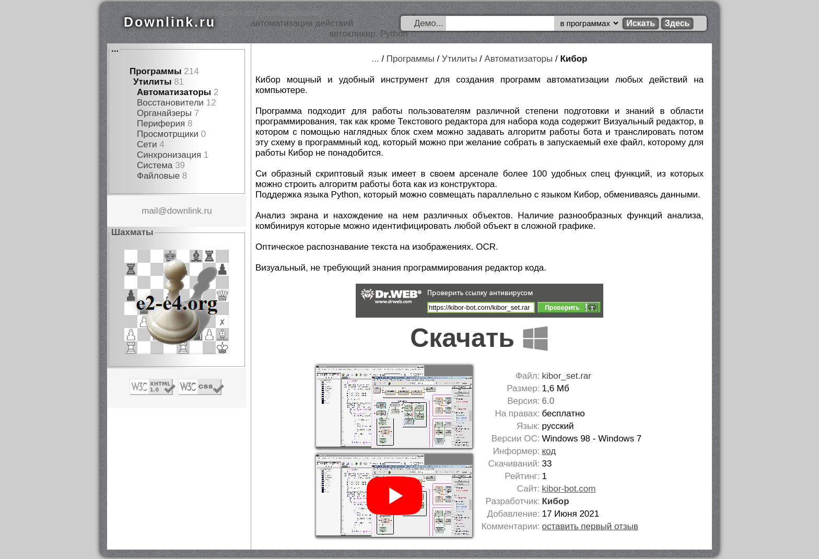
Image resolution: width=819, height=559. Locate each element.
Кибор (573, 59)
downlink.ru (189, 211)
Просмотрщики (167, 134)
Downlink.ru (170, 22)
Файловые (158, 176)
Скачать (479, 338)
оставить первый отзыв (590, 526)
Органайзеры (164, 113)
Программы (156, 71)
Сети (147, 144)
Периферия (161, 124)
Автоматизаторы (174, 92)
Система (154, 165)
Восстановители (170, 103)
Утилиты (152, 82)
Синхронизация (169, 155)
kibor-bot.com (568, 489)
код (549, 451)
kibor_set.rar (566, 376)
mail (150, 211)
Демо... (428, 23)
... (115, 49)
